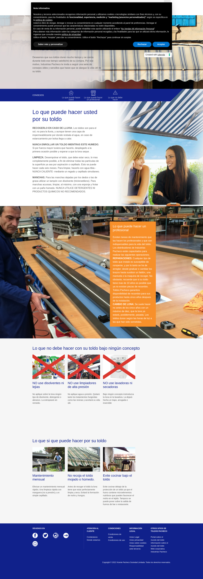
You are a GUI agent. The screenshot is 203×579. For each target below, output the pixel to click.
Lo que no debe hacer (115, 98)
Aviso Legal (134, 537)
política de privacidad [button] (71, 34)
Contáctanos (92, 537)
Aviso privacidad (136, 540)
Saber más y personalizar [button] (50, 44)
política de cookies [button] (44, 20)
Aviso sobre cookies (137, 543)
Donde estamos (93, 540)
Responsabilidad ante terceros (136, 547)
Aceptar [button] (161, 44)
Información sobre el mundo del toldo (159, 544)
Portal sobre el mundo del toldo (157, 538)
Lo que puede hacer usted (71, 98)
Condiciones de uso (116, 540)
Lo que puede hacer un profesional (93, 98)
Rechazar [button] (142, 44)
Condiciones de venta (114, 535)
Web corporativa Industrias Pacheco (159, 550)
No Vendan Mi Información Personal (137, 29)
